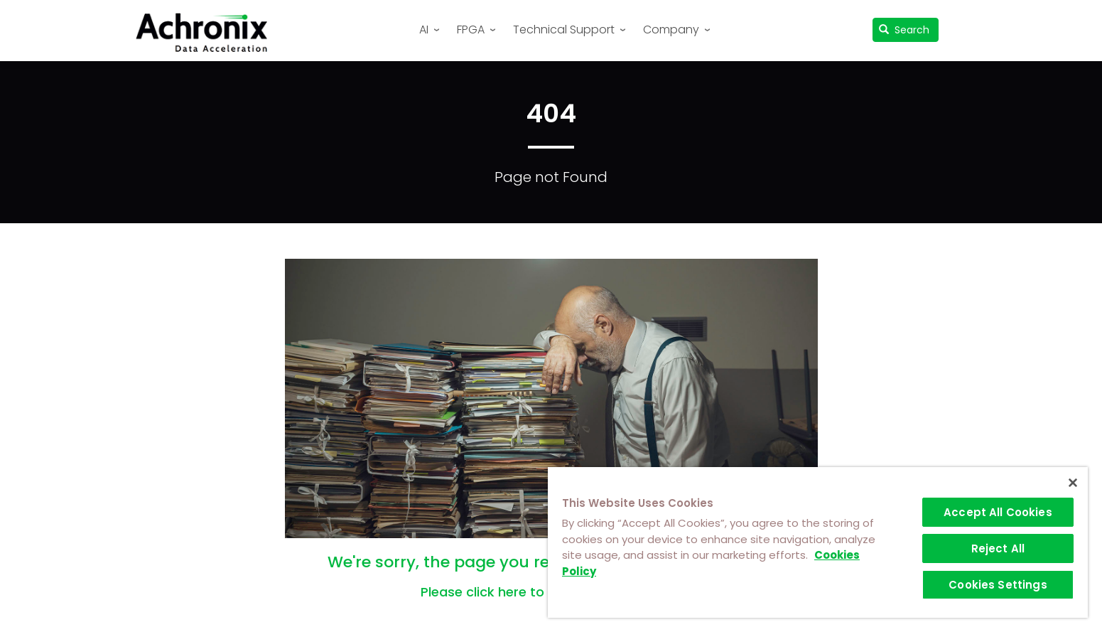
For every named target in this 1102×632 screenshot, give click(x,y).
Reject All (998, 548)
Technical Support (564, 29)
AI (423, 29)
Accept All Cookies (998, 512)
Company (671, 29)
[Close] (1073, 482)
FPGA (471, 29)
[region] (818, 542)
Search (904, 30)
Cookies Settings (998, 584)
